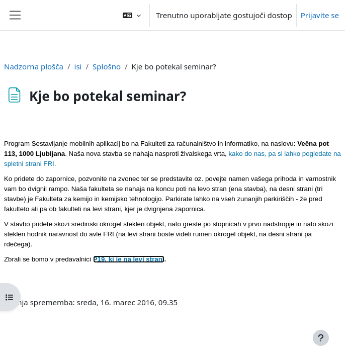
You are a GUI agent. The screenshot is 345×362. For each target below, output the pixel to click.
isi (78, 66)
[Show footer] (321, 338)
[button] (131, 15)
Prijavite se (320, 15)
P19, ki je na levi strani (128, 259)
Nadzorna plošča (33, 66)
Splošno (107, 66)
